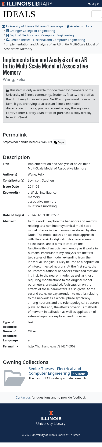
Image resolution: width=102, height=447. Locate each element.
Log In (94, 3)
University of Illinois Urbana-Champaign (32, 26)
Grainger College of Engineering (30, 31)
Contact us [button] (23, 397)
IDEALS (19, 14)
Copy (59, 142)
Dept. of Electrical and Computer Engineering (40, 35)
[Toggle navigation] (96, 14)
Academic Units (79, 26)
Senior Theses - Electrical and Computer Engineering (45, 40)
